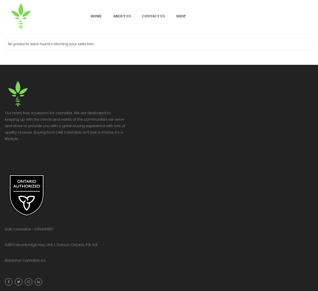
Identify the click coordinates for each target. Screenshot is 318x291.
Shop (181, 16)
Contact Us (153, 16)
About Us (122, 16)
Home (96, 16)
